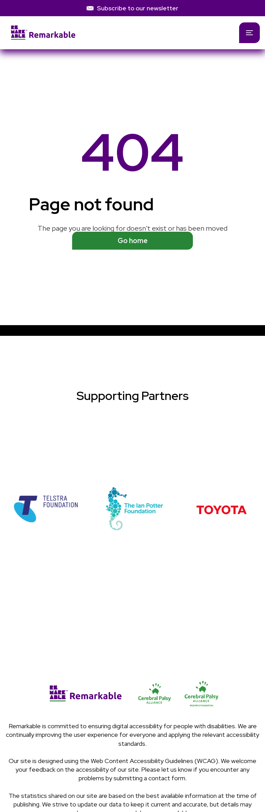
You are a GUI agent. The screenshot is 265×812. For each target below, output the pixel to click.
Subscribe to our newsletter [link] (137, 8)
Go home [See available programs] (133, 240)
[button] (249, 32)
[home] (115, 33)
